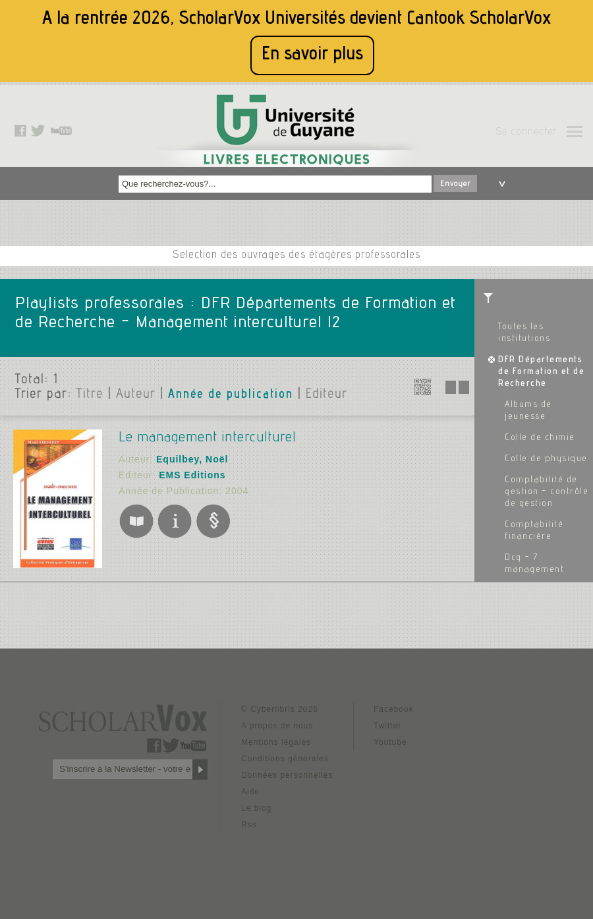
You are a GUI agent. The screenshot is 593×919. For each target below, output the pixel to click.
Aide (250, 791)
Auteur (135, 395)
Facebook (394, 709)
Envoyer (455, 184)
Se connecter (526, 132)
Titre (89, 395)
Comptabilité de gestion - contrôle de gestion (546, 492)
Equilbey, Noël (192, 459)
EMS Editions (192, 475)
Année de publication (230, 395)
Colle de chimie (540, 438)
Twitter (387, 725)
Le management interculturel (207, 438)
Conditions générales (285, 758)
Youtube (390, 742)
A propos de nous (277, 725)
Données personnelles (287, 775)
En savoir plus (312, 55)
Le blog (256, 808)
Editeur (326, 395)
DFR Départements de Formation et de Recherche (541, 372)
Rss (249, 824)
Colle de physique (546, 459)
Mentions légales (276, 742)
